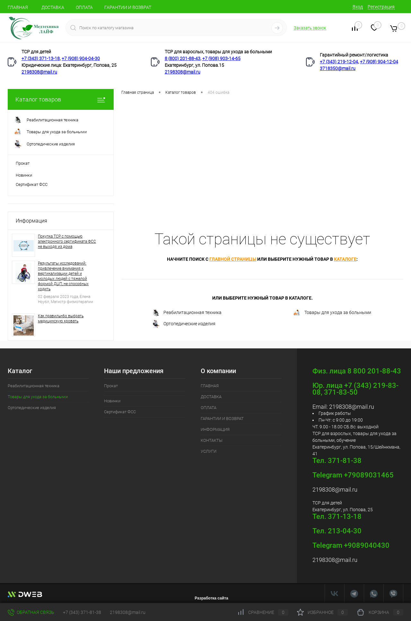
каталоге (345, 259)
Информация (31, 221)
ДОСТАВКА (52, 7)
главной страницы (232, 259)
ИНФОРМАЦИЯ (215, 429)
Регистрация (381, 6)
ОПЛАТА (84, 7)
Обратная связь (31, 612)
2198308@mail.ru (39, 71)
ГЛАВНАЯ (18, 7)
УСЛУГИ (208, 451)
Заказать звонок (310, 27)
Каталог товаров (60, 99)
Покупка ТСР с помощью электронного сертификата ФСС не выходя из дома (67, 241)
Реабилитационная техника (187, 313)
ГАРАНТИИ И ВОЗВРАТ (127, 7)
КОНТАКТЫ (212, 440)
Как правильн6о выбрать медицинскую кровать (60, 318)
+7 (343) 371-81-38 (82, 612)
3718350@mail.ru (337, 68)
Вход (358, 6)
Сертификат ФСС (32, 184)
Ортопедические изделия (183, 324)
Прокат (23, 163)
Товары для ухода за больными (332, 313)
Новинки (24, 175)
